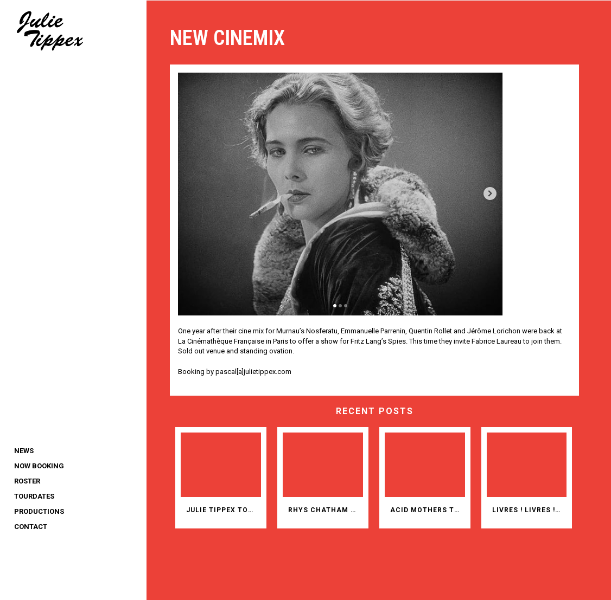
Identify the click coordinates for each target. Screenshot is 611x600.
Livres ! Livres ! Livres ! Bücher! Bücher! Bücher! (530, 508)
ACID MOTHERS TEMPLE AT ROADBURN (430, 508)
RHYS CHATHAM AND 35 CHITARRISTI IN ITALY (330, 508)
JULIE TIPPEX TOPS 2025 (230, 508)
